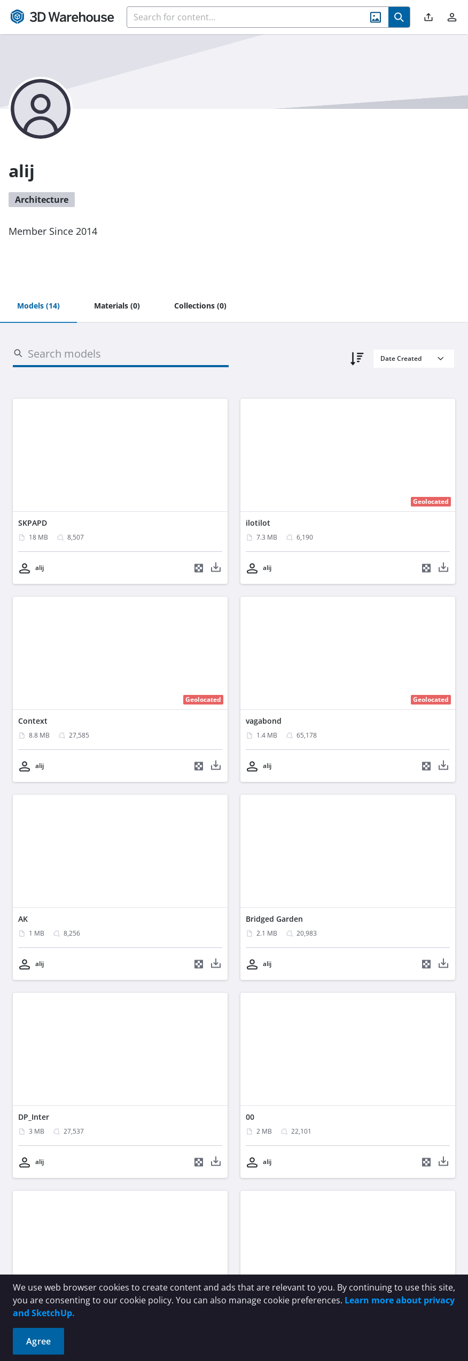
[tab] (38, 306)
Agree (38, 1341)
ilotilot (258, 523)
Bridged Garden (274, 919)
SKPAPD (32, 523)
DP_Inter (33, 1117)
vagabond (264, 721)
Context (33, 721)
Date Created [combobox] (401, 358)
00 (250, 1117)
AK (23, 919)
